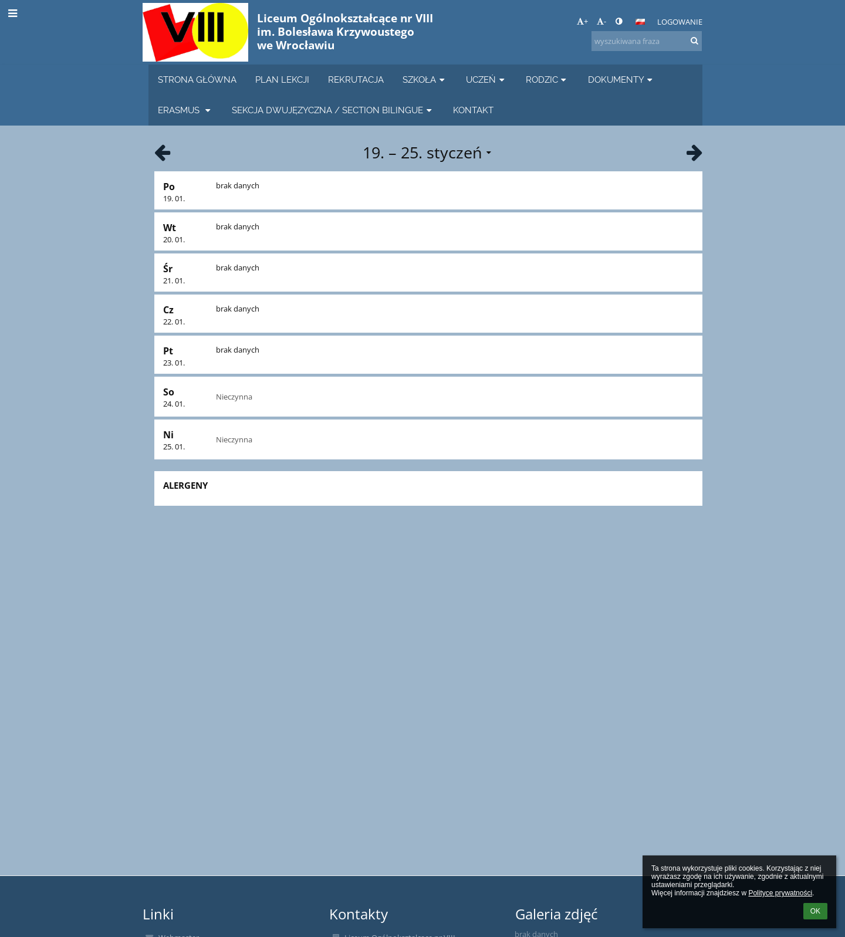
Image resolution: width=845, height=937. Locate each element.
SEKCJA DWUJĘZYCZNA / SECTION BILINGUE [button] (333, 110)
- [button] (601, 21)
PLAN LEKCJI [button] (282, 79)
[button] (640, 22)
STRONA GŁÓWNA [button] (197, 79)
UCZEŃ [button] (486, 79)
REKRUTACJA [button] (356, 79)
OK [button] (815, 911)
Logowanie (679, 21)
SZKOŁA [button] (425, 79)
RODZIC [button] (547, 79)
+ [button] (582, 21)
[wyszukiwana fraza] (646, 41)
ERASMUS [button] (185, 110)
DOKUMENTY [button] (621, 79)
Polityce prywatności (780, 893)
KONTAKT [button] (473, 110)
